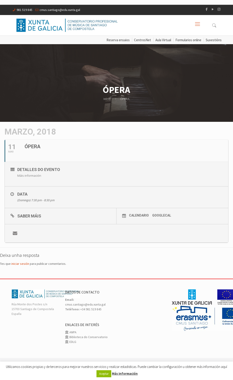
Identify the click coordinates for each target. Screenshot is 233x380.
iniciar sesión (20, 264)
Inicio (107, 99)
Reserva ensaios (118, 40)
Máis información (29, 175)
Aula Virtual (163, 40)
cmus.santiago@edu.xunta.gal (60, 10)
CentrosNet (142, 40)
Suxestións (214, 40)
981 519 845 (24, 10)
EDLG (72, 342)
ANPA (72, 332)
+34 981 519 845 (90, 309)
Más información (125, 373)
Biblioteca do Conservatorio (88, 337)
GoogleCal (161, 215)
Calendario (139, 215)
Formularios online (188, 40)
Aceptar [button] (104, 374)
